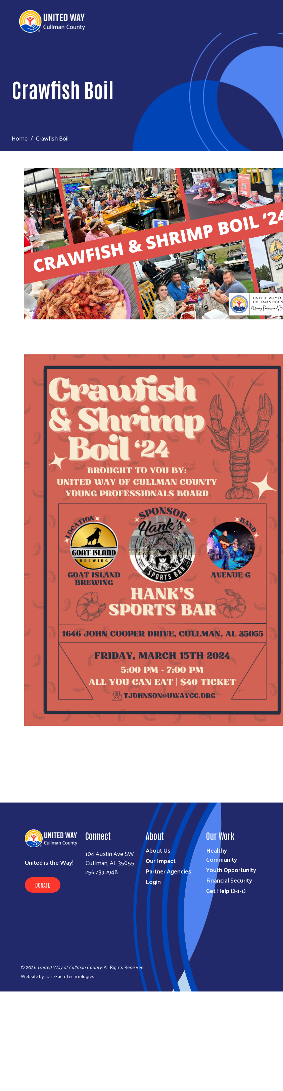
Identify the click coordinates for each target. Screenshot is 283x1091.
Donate (42, 885)
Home (20, 138)
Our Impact (161, 860)
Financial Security (229, 880)
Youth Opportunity (231, 869)
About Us (158, 850)
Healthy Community (221, 854)
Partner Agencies (168, 871)
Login (153, 881)
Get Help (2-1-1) (226, 890)
